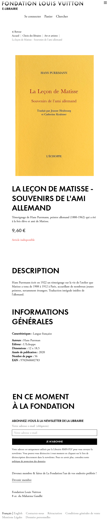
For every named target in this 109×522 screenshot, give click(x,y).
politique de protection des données (28, 461)
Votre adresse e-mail (30, 426)
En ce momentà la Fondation (43, 401)
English (18, 513)
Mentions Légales (12, 517)
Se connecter (32, 16)
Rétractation (55, 513)
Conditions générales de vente (82, 513)
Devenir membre (21, 480)
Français (7, 513)
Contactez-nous (35, 513)
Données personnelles (38, 517)
